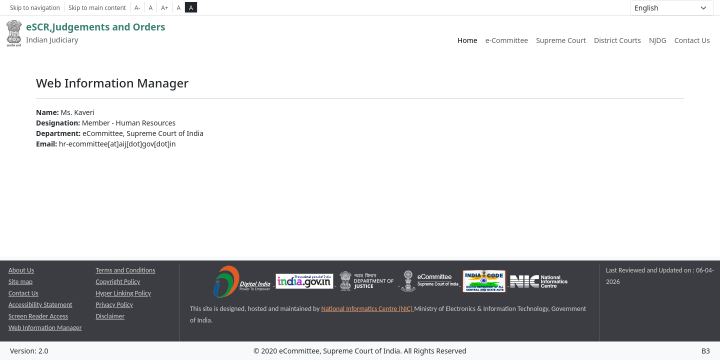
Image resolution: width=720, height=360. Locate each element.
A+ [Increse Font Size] (164, 8)
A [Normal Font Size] (151, 8)
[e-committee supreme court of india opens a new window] (430, 283)
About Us (21, 270)
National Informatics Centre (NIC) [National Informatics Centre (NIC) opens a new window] (367, 308)
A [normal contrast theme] (179, 8)
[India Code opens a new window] (485, 283)
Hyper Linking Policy (123, 293)
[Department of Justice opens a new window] (368, 283)
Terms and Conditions (126, 270)
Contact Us (692, 40)
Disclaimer (110, 316)
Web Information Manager (45, 328)
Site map (20, 282)
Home (468, 40)
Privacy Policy (114, 304)
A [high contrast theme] (191, 8)
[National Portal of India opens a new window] (305, 283)
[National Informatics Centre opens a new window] (538, 283)
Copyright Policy (118, 282)
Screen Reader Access (38, 316)
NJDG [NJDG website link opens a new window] (657, 40)
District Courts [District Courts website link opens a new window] (617, 40)
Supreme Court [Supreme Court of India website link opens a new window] (561, 40)
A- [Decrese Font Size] (137, 8)
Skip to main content (97, 8)
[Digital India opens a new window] (242, 283)
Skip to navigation (35, 8)
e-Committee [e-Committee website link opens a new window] (507, 40)
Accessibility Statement (40, 304)
